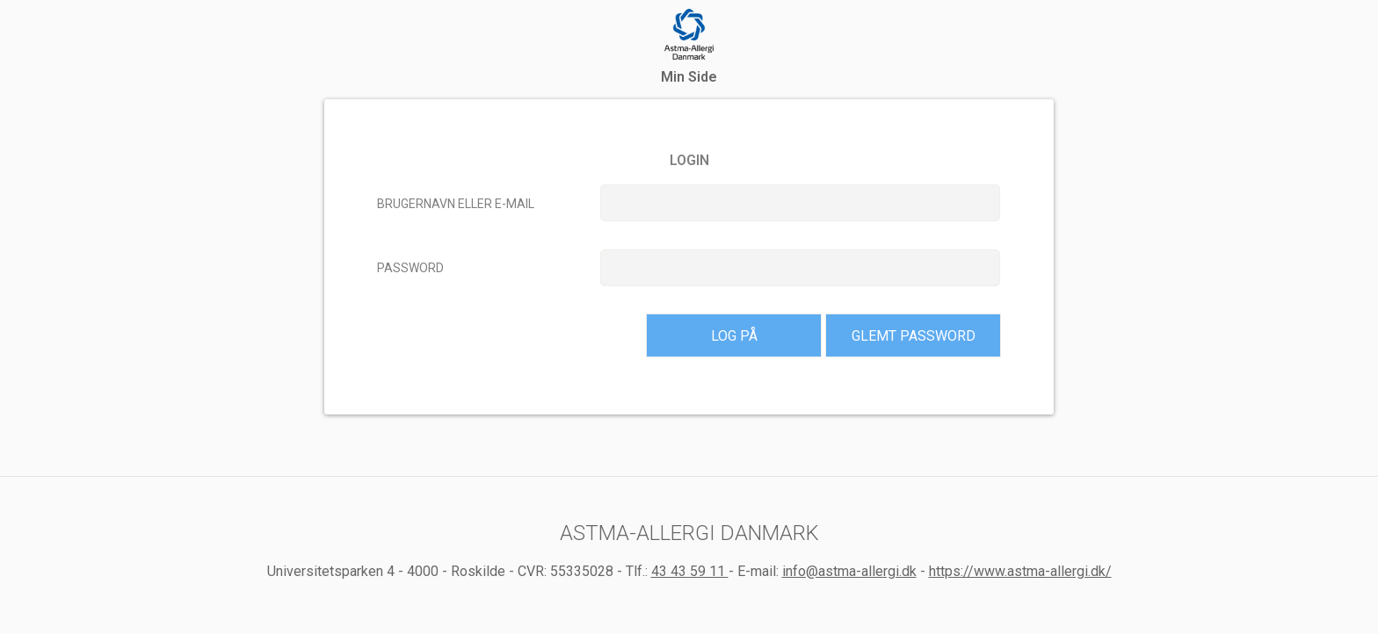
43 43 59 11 (690, 571)
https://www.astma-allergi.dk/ (1020, 571)
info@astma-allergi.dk (849, 571)
